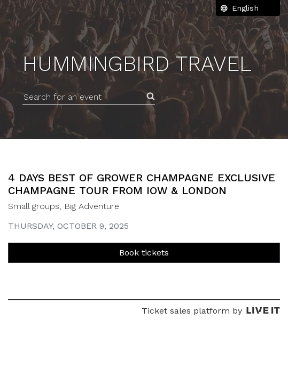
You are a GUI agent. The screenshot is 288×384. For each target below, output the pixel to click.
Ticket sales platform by (211, 311)
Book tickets (144, 252)
